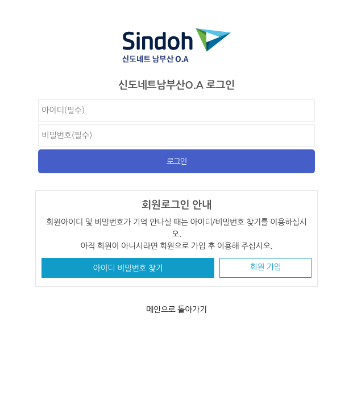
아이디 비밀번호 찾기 (128, 268)
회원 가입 (265, 267)
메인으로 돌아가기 (176, 310)
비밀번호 (35, 99)
